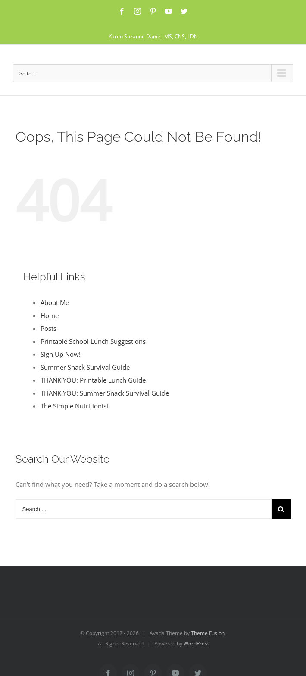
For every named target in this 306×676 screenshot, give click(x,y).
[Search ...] (144, 509)
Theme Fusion (208, 633)
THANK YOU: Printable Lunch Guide (93, 380)
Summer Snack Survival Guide (85, 367)
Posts (48, 328)
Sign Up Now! (61, 354)
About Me (55, 302)
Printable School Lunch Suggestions (93, 341)
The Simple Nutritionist (75, 406)
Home (50, 315)
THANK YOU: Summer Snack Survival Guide (105, 393)
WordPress (197, 643)
